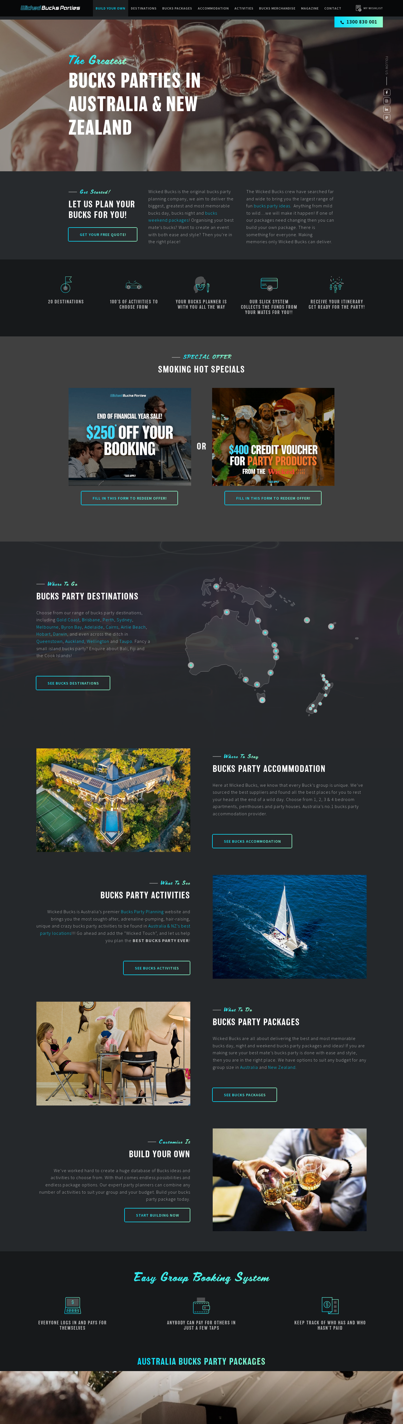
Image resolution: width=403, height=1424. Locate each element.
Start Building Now (157, 1215)
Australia (249, 1067)
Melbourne (47, 627)
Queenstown (49, 641)
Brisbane (91, 619)
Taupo (125, 641)
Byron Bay (71, 627)
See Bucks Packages (245, 1094)
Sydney (124, 619)
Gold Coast (68, 619)
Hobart (43, 634)
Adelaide (94, 627)
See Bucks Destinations (73, 683)
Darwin (60, 634)
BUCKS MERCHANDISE (277, 8)
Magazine (310, 8)
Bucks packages (177, 8)
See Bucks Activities (157, 968)
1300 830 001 (359, 21)
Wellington (98, 641)
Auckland (74, 641)
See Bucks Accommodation (252, 841)
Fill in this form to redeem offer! (130, 498)
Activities (244, 8)
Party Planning (149, 911)
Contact (332, 8)
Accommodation (213, 8)
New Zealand (282, 1067)
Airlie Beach (133, 627)
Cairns (112, 627)
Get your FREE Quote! (103, 234)
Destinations (144, 8)
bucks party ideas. (273, 206)
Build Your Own (110, 8)
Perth (108, 619)
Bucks (127, 911)
